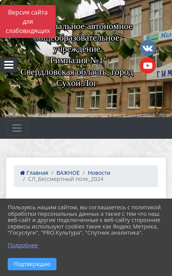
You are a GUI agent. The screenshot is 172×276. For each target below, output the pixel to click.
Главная (34, 172)
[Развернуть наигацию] (17, 128)
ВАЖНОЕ (67, 172)
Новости (99, 172)
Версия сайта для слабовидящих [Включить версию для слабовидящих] (28, 21)
